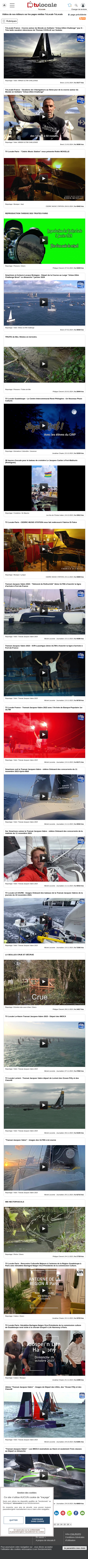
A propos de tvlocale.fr (45, 1540)
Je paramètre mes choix (74, 1548)
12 (55, 1524)
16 (68, 1524)
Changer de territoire (79, 9)
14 (61, 1524)
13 (58, 1524)
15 (65, 1524)
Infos (73, 1534)
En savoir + (41, 1537)
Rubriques (11, 21)
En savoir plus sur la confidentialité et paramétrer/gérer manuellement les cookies (27, 1531)
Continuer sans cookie (37, 1520)
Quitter (13, 1520)
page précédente (77, 14)
